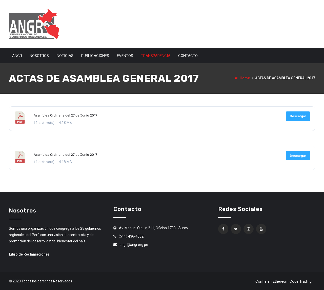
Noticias (65, 55)
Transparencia (155, 55)
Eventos (125, 55)
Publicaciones (95, 55)
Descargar (298, 116)
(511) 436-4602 (131, 236)
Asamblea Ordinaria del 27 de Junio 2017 (65, 115)
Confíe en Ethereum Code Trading (283, 281)
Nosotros (39, 55)
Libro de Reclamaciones (29, 254)
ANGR (17, 55)
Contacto (188, 55)
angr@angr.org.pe (133, 245)
